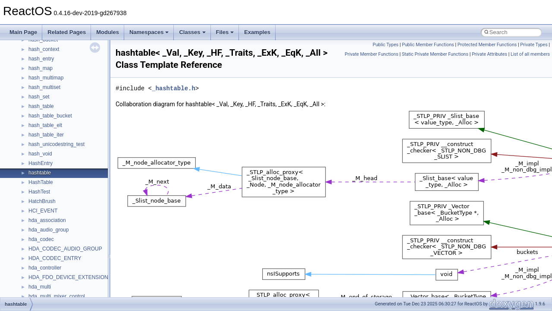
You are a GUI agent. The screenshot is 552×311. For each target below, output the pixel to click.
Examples (257, 32)
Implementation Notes (40, 124)
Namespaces (149, 32)
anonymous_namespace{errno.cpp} (69, 266)
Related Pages (66, 32)
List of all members (530, 54)
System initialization (37, 95)
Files (225, 32)
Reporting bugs (32, 76)
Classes (192, 32)
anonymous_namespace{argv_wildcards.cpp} (80, 238)
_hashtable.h (173, 88)
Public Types (385, 45)
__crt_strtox (42, 209)
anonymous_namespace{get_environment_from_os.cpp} (93, 276)
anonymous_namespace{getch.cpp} (69, 285)
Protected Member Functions (487, 45)
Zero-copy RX (31, 86)
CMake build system (38, 48)
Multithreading (31, 105)
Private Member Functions (371, 54)
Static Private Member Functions (435, 54)
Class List (33, 181)
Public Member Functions (428, 45)
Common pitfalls (33, 57)
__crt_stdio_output (49, 200)
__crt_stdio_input (48, 190)
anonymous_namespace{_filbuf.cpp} (70, 228)
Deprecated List (33, 143)
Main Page (23, 32)
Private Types (534, 45)
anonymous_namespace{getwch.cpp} (71, 295)
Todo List (25, 133)
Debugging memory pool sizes (49, 67)
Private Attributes (489, 54)
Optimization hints (35, 114)
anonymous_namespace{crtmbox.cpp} (72, 257)
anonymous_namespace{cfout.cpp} (68, 247)
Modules (107, 32)
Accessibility (42, 219)
